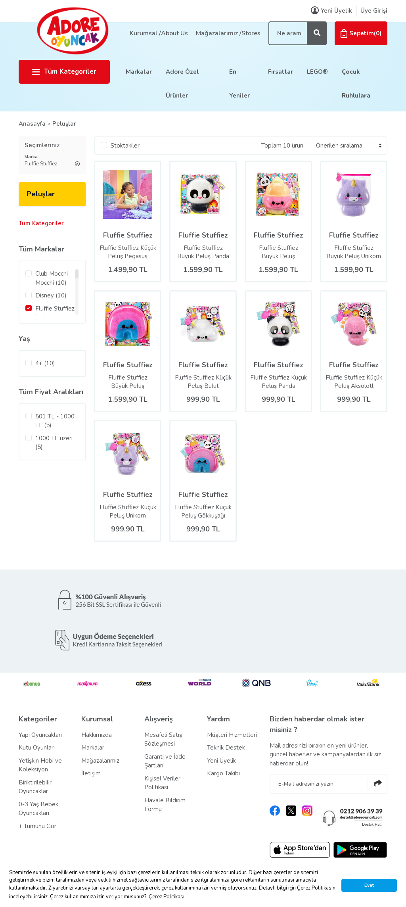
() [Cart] (361, 33)
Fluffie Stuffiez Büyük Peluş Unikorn (353, 252)
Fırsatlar (280, 72)
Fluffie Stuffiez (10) (55, 313)
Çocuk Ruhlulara (356, 84)
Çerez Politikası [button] (166, 896)
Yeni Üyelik (221, 761)
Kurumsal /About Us (159, 33)
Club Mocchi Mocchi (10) (51, 278)
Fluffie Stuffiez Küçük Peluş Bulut (203, 382)
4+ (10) (45, 363)
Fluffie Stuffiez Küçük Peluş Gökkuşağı (203, 511)
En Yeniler (239, 84)
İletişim (91, 773)
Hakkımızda (96, 735)
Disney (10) (51, 295)
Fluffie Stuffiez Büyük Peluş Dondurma (278, 252)
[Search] (297, 33)
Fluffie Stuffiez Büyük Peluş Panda (203, 252)
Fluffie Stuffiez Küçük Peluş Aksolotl (354, 382)
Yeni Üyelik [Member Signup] (331, 10)
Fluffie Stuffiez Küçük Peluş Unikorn (128, 511)
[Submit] (377, 784)
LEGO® (317, 72)
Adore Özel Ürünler (182, 84)
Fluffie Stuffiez (128, 235)
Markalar (139, 72)
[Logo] (72, 30)
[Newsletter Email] (328, 784)
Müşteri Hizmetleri (232, 735)
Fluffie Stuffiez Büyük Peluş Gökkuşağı (127, 382)
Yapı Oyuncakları (40, 735)
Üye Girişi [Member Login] (373, 11)
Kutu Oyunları (37, 748)
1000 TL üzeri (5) (54, 442)
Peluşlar (64, 124)
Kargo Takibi (223, 773)
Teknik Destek (226, 748)
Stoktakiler (125, 146)
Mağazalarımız (100, 761)
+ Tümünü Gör (37, 826)
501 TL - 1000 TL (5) (55, 421)
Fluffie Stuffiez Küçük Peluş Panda (278, 382)
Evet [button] (369, 885)
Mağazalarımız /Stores (228, 33)
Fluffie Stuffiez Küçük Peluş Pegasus (128, 252)
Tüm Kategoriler (64, 71)
